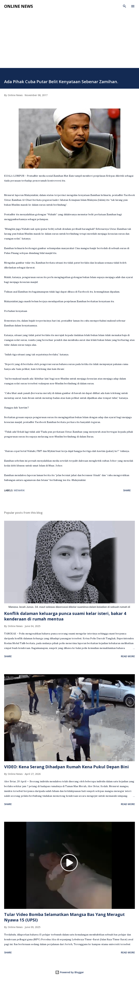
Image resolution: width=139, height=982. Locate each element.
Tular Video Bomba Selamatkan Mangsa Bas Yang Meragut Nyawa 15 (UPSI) (64, 917)
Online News (18, 6)
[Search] (124, 6)
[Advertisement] (69, 36)
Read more (128, 656)
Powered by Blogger (69, 972)
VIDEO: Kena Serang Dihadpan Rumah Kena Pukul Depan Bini (66, 766)
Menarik (19, 490)
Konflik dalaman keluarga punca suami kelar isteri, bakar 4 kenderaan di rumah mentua (65, 616)
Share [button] (127, 490)
